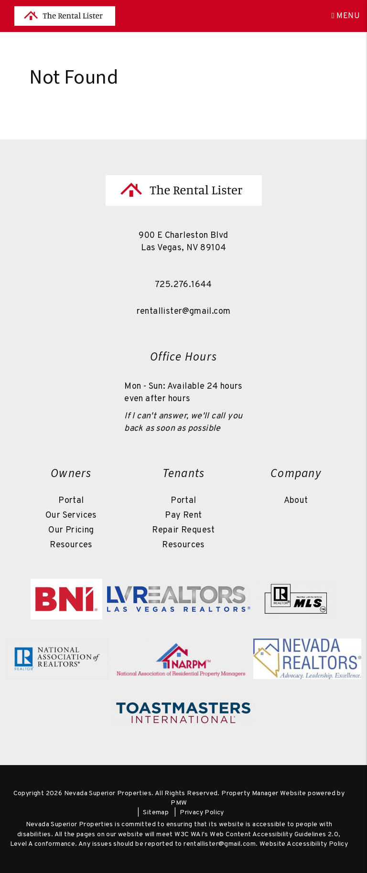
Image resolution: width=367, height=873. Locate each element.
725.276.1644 (183, 284)
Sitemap (156, 813)
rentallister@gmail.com (184, 311)
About (296, 500)
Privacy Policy (202, 813)
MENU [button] (346, 16)
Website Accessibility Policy (303, 844)
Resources (71, 545)
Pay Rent (183, 515)
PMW (179, 803)
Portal (71, 500)
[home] (64, 16)
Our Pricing (71, 530)
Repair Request (183, 530)
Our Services (71, 515)
